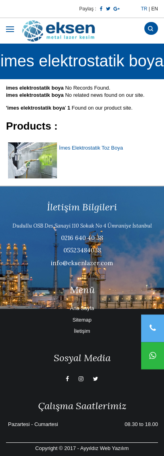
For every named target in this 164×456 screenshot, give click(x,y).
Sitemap (82, 320)
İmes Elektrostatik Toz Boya (91, 148)
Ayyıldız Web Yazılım (104, 448)
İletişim (82, 331)
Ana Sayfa (82, 308)
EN (154, 9)
